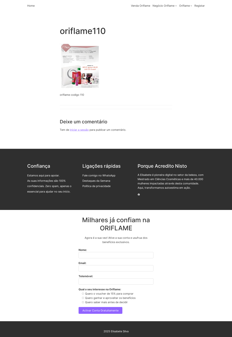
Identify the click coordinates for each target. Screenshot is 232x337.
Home (31, 5)
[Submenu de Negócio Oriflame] (176, 6)
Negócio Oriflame (163, 5)
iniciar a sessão (79, 129)
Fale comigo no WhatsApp (98, 175)
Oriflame (184, 5)
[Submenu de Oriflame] (191, 6)
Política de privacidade (96, 186)
